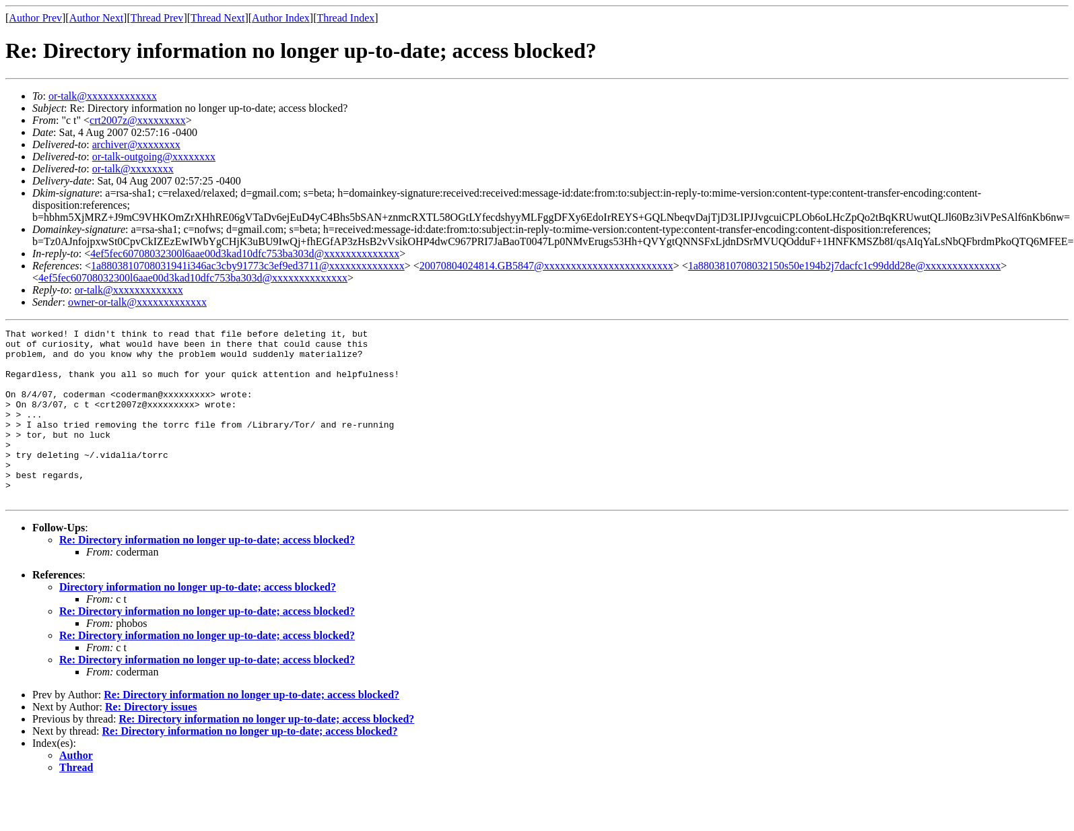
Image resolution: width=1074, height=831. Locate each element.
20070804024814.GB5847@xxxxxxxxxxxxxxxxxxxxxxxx (546, 265)
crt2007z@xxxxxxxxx (138, 120)
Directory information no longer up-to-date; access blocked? (197, 621)
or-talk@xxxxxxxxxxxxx (102, 96)
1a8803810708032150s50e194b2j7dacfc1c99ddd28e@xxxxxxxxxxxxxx (844, 265)
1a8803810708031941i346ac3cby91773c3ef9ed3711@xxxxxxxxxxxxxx (248, 265)
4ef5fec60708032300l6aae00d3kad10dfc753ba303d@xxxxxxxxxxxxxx (244, 253)
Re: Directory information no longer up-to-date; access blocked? (207, 574)
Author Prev (35, 18)
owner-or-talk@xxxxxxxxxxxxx (137, 302)
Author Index (281, 18)
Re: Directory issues (151, 741)
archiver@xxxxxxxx (136, 144)
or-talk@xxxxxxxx (133, 168)
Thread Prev (157, 18)
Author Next (96, 18)
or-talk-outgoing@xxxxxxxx (153, 156)
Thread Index (346, 18)
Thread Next (217, 18)
